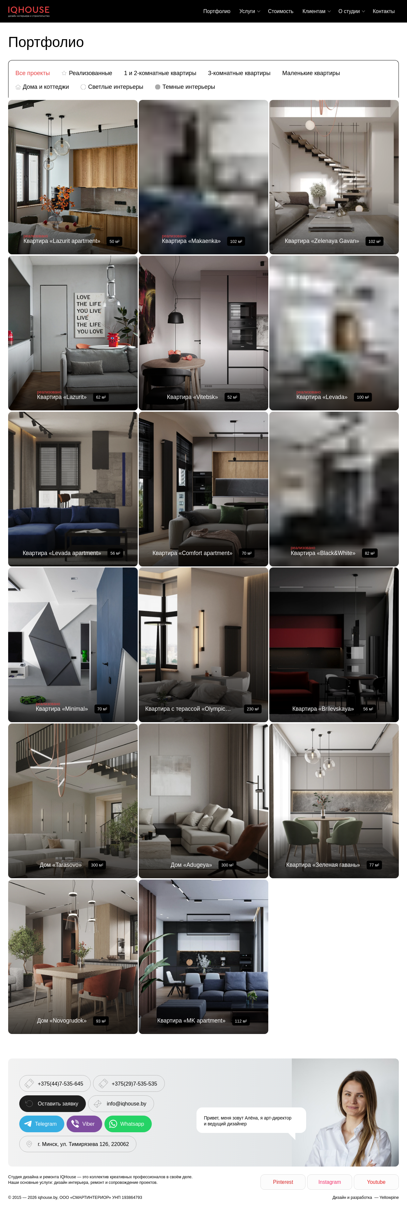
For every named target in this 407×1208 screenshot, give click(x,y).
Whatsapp (132, 1124)
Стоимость (280, 11)
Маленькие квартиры (311, 73)
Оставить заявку (58, 1103)
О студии (349, 11)
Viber (88, 1124)
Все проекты (32, 73)
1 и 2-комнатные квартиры (160, 73)
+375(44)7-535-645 (60, 1084)
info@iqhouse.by (126, 1103)
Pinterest (283, 1182)
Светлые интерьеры (115, 87)
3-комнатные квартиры (239, 73)
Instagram (329, 1182)
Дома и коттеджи (46, 87)
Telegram (46, 1124)
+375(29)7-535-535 (134, 1084)
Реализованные (90, 73)
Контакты (384, 11)
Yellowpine (389, 1197)
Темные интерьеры (189, 87)
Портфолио (216, 11)
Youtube (376, 1182)
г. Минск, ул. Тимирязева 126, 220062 (83, 1144)
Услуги (247, 11)
